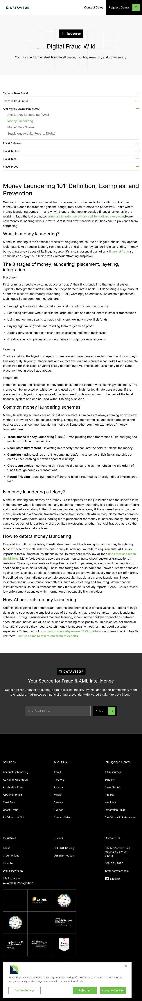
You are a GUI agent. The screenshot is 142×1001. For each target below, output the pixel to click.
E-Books (110, 779)
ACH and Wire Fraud (15, 779)
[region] (67, 980)
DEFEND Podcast (64, 855)
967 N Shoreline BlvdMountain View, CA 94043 (117, 851)
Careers (58, 802)
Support (59, 809)
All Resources (113, 772)
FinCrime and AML (14, 817)
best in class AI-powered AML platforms (75, 631)
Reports (109, 794)
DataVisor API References (120, 817)
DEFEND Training (64, 847)
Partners (59, 779)
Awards (58, 787)
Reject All (84, 990)
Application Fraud (13, 787)
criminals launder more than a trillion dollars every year (86, 216)
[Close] (126, 966)
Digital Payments (13, 870)
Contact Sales (62, 817)
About (57, 772)
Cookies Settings (24, 990)
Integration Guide (115, 809)
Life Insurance (11, 878)
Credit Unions (11, 855)
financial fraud (119, 251)
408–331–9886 (114, 863)
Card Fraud (10, 802)
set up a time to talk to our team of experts (48, 636)
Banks (6, 847)
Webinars (110, 802)
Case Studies (113, 787)
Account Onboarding (15, 772)
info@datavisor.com (117, 870)
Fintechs (8, 863)
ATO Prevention (12, 794)
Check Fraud (10, 809)
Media (57, 794)
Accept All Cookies (113, 990)
